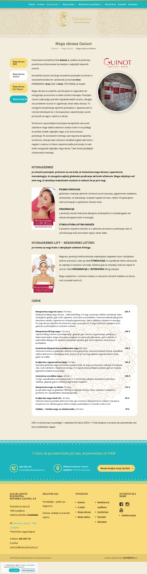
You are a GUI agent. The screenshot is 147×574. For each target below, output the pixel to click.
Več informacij (28, 570)
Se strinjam (14, 570)
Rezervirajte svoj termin (115, 468)
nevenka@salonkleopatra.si (32, 470)
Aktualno (132, 4)
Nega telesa (69, 4)
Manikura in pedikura (91, 4)
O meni (40, 4)
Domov (32, 4)
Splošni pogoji (128, 515)
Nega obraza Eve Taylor (18, 87)
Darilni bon (110, 4)
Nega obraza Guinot (18, 75)
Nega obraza (54, 4)
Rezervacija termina (20, 99)
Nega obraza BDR (18, 62)
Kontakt (122, 4)
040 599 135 (25, 466)
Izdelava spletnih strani (121, 558)
